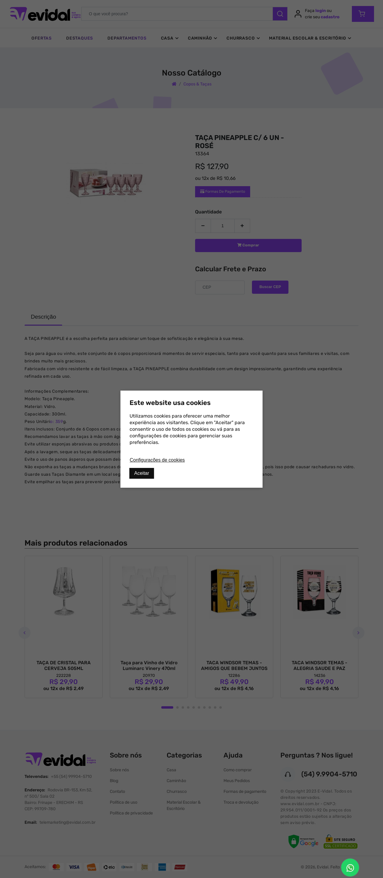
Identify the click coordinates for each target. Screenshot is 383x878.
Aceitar (141, 473)
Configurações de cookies (157, 460)
